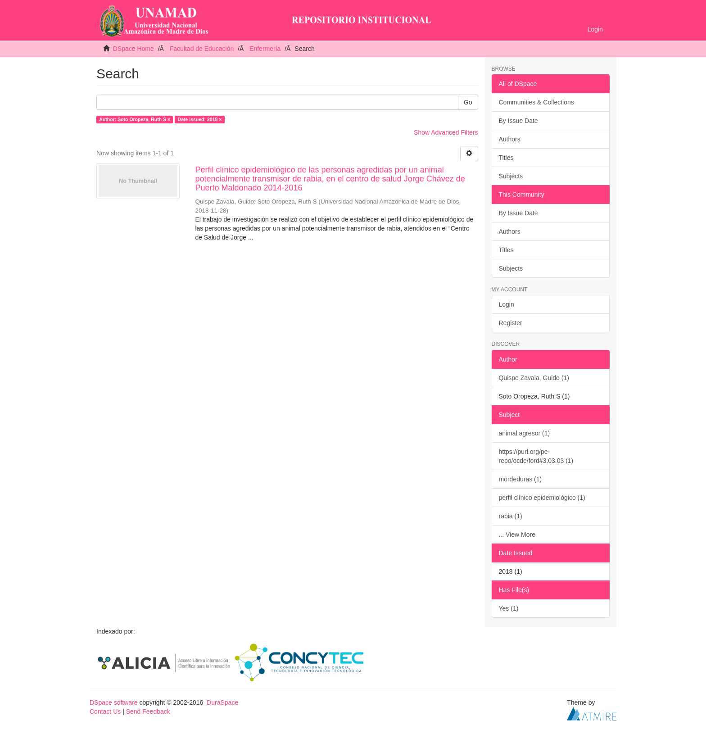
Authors (509, 139)
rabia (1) (510, 516)
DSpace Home (133, 48)
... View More (517, 534)
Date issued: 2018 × (200, 119)
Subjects (511, 176)
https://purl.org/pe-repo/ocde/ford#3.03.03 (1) (536, 456)
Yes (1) (509, 608)
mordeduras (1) (520, 479)
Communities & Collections (536, 102)
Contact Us (105, 711)
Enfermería (265, 48)
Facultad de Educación (202, 48)
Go (468, 102)
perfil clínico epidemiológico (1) (542, 497)
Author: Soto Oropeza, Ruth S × (134, 119)
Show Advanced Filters (446, 132)
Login (506, 304)
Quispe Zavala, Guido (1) (534, 377)
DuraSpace (222, 702)
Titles (506, 157)
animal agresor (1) (524, 433)
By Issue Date (518, 120)
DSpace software (114, 702)
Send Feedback (148, 711)
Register (510, 322)
